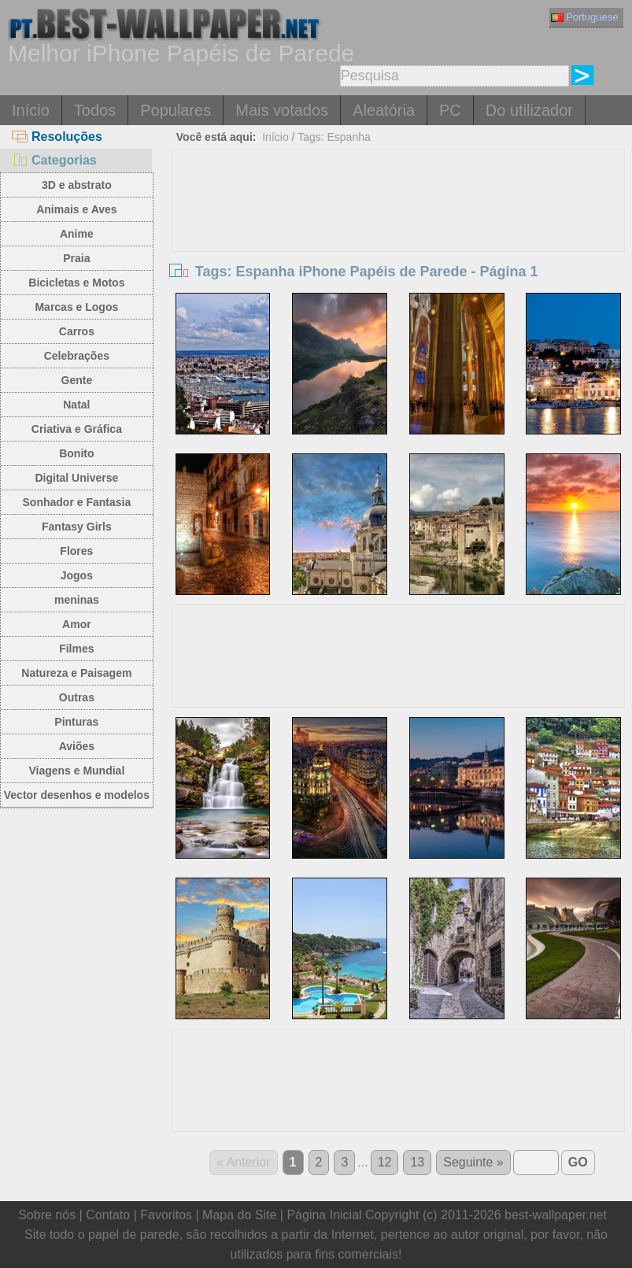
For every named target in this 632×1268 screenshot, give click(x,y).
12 (385, 1162)
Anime (77, 233)
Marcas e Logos (76, 307)
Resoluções (57, 136)
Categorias (54, 160)
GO (578, 1162)
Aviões (76, 746)
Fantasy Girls (77, 526)
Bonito (76, 453)
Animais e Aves (76, 209)
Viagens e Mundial (76, 770)
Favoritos (166, 1215)
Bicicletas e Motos (76, 282)
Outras (76, 697)
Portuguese (585, 17)
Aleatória (384, 110)
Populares (175, 110)
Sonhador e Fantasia (77, 502)
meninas (76, 599)
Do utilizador (529, 110)
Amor (76, 624)
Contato (108, 1215)
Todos (95, 110)
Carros (76, 331)
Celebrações (76, 355)
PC (450, 110)
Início (31, 110)
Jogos (77, 575)
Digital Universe (76, 477)
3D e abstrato (77, 185)
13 (417, 1162)
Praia (76, 258)
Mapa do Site (239, 1215)
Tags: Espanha (334, 137)
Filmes (76, 648)
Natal (76, 404)
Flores (76, 551)
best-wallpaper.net (555, 1215)
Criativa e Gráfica (76, 429)
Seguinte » (473, 1162)
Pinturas (76, 721)
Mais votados (281, 110)
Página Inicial (323, 1215)
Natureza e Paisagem (76, 673)
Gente (77, 380)
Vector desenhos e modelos (77, 795)
